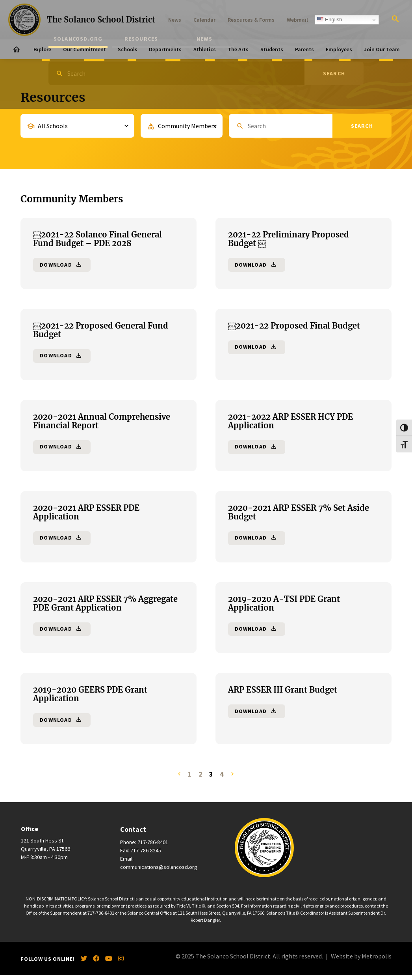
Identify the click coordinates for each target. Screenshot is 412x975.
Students (271, 49)
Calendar (204, 19)
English (329, 20)
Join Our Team (382, 49)
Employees (339, 49)
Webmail (297, 19)
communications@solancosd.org (158, 866)
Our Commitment (84, 49)
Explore (42, 49)
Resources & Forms (251, 19)
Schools (127, 49)
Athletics (204, 49)
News (174, 19)
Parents (304, 49)
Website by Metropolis (361, 956)
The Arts (238, 49)
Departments (165, 49)
